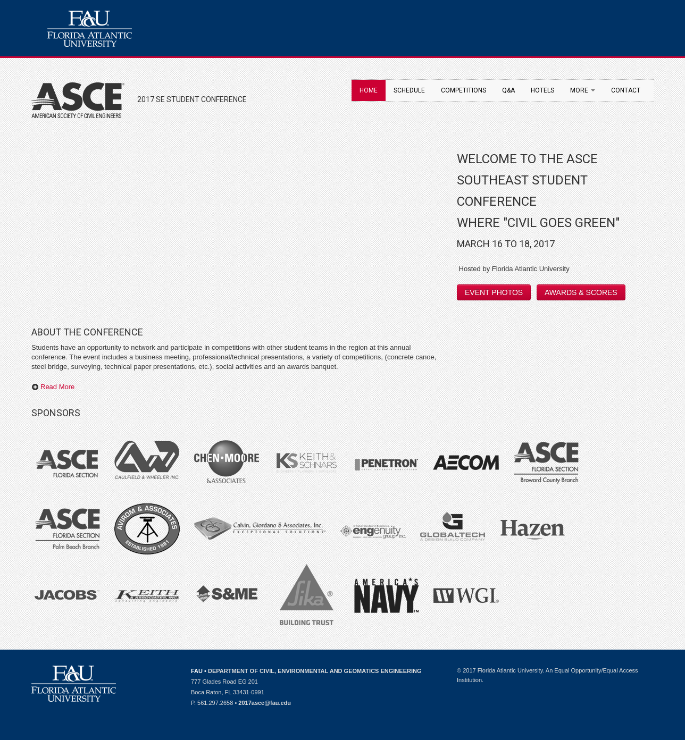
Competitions (463, 90)
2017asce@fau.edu (264, 703)
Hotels (542, 90)
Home (369, 90)
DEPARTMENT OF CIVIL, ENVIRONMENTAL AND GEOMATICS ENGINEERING (315, 671)
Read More (52, 387)
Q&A (508, 90)
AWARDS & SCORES (581, 292)
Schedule (409, 90)
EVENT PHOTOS (494, 292)
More (582, 90)
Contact (625, 90)
